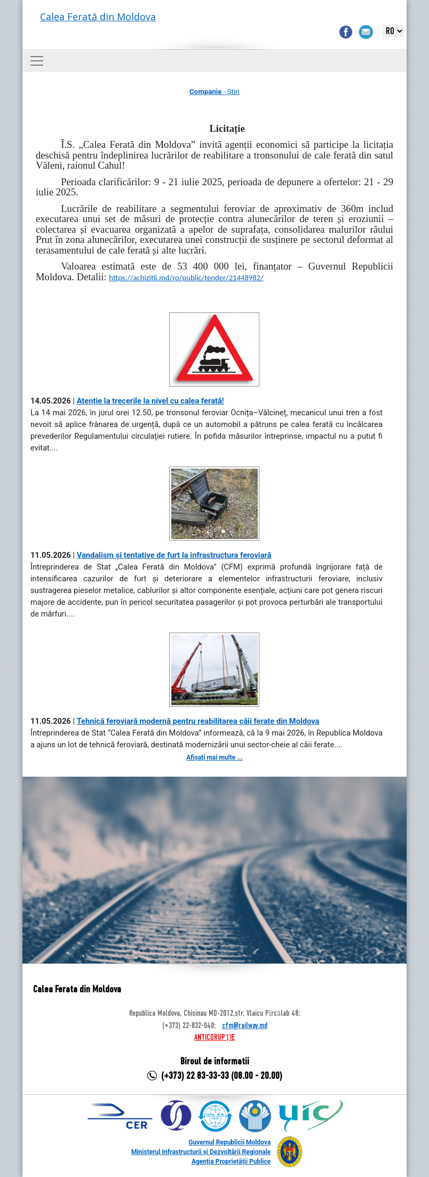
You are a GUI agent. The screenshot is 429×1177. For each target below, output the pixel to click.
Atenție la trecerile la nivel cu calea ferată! (150, 401)
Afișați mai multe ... (214, 757)
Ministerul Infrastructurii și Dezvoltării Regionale (201, 1152)
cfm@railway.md (244, 1026)
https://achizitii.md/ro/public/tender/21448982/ (186, 277)
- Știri (214, 92)
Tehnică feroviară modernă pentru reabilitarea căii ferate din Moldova (198, 721)
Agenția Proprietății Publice (231, 1161)
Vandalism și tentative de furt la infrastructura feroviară (174, 555)
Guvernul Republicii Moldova (229, 1142)
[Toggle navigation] (36, 61)
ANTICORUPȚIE (214, 1037)
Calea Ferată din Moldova (98, 16)
